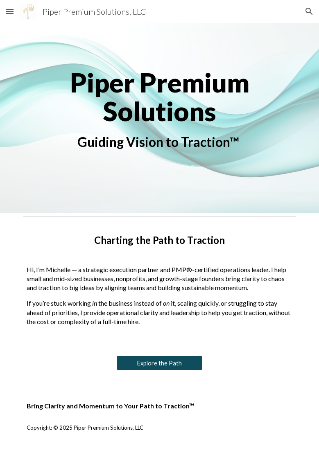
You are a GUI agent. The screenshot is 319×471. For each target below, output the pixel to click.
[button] (10, 11)
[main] (159, 118)
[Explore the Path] (159, 363)
